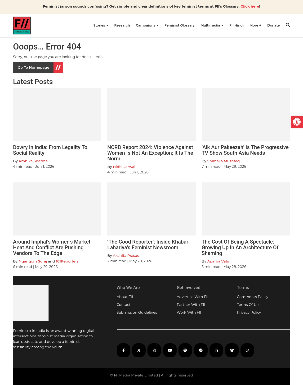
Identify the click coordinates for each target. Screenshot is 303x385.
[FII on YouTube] (170, 350)
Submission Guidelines (137, 312)
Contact (124, 304)
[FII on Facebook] (123, 350)
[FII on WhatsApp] (247, 350)
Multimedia (212, 25)
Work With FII (189, 312)
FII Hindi (236, 25)
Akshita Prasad (126, 255)
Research (122, 25)
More (254, 25)
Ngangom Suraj (33, 261)
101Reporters (67, 261)
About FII (125, 296)
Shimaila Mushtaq (223, 161)
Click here (250, 6)
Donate (273, 25)
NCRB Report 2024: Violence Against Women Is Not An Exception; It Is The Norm (150, 153)
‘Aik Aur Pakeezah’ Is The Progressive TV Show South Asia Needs (245, 150)
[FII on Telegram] (201, 350)
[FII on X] (139, 350)
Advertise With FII (193, 296)
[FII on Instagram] (154, 350)
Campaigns (147, 25)
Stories (100, 25)
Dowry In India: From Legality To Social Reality (50, 150)
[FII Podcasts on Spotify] (185, 350)
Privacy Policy (249, 312)
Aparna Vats (218, 261)
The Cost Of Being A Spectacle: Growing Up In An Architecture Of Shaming (240, 247)
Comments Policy (252, 296)
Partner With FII (191, 304)
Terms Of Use (249, 304)
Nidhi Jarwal (124, 166)
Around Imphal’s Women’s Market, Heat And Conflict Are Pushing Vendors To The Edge (52, 247)
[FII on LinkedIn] (216, 350)
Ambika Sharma (33, 161)
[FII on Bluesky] (232, 350)
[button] (297, 122)
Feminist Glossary (180, 25)
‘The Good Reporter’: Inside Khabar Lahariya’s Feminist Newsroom (147, 244)
